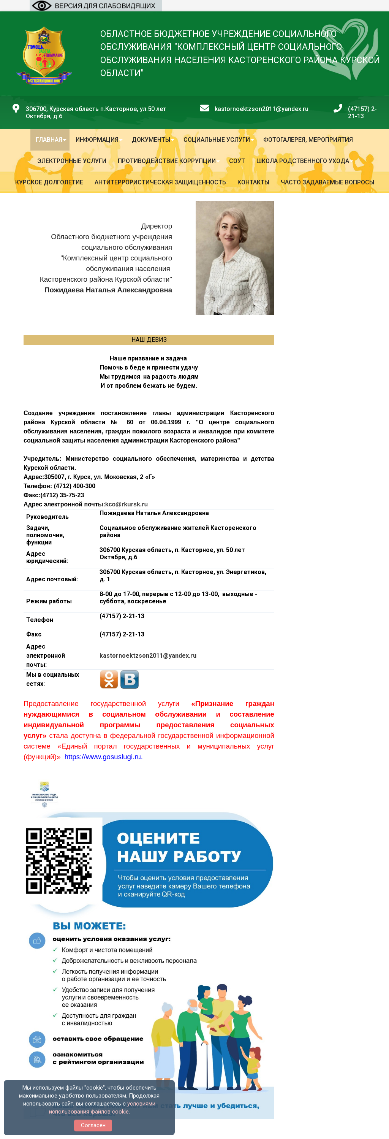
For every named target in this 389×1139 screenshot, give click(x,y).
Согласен (93, 1125)
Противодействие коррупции (167, 161)
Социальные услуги (216, 139)
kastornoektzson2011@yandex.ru (148, 655)
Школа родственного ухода (302, 161)
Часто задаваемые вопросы (327, 182)
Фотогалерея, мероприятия (308, 139)
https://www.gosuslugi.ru (103, 757)
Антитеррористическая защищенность (160, 182)
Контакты (253, 182)
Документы (151, 139)
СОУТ (237, 161)
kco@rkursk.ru (126, 504)
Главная (49, 139)
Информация (97, 139)
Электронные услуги (71, 161)
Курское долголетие (49, 182)
